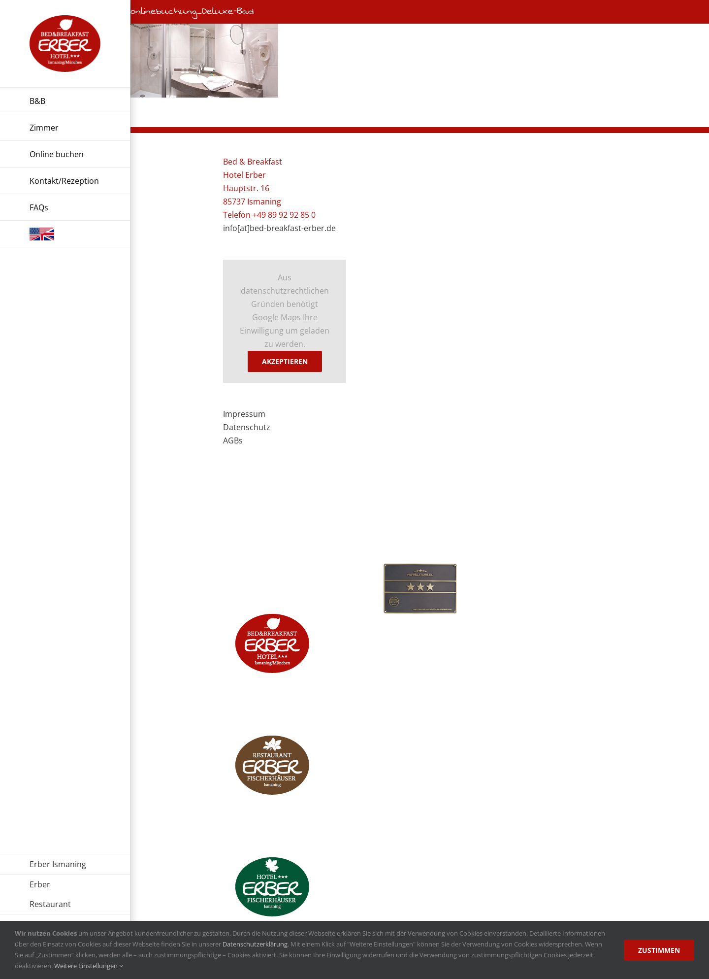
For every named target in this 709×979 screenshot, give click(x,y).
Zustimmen (659, 950)
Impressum (244, 413)
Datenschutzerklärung (255, 944)
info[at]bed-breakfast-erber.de (279, 228)
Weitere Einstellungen (88, 965)
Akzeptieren (285, 361)
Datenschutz (246, 427)
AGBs (233, 440)
